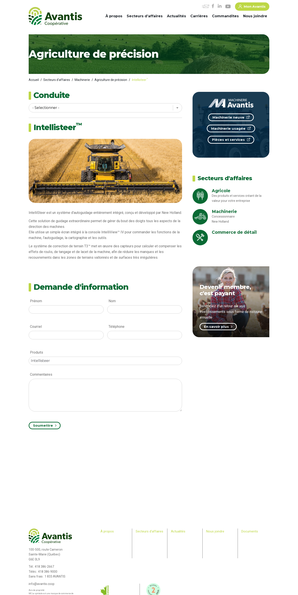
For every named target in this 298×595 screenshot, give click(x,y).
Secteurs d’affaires (145, 16)
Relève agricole (109, 558)
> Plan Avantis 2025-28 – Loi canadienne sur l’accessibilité (255, 542)
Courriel (36, 327)
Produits (36, 352)
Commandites (225, 16)
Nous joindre (255, 16)
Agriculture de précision (111, 80)
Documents (249, 531)
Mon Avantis (252, 7)
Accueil (34, 80)
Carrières (199, 16)
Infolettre (176, 542)
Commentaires (41, 374)
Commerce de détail (148, 546)
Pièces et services (231, 140)
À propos (113, 16)
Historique (106, 537)
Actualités (176, 16)
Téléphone (116, 327)
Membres (106, 554)
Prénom (36, 301)
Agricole (141, 537)
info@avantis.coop (41, 584)
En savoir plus (218, 327)
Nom (112, 301)
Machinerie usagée (231, 128)
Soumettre (44, 425)
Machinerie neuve (231, 117)
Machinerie (82, 80)
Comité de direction (112, 542)
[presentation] (62, 444)
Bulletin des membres (113, 563)
